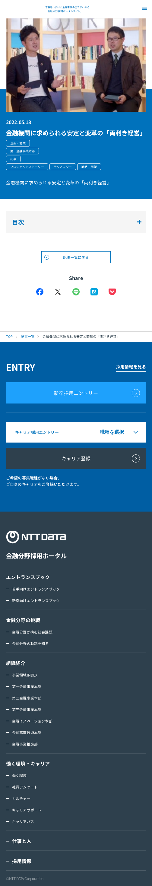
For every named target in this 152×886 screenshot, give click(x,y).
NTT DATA (24, 9)
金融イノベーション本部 (32, 720)
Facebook (40, 292)
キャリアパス (23, 821)
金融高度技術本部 (26, 732)
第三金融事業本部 (26, 709)
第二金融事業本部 (26, 697)
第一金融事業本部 (26, 686)
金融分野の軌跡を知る (30, 643)
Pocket (112, 292)
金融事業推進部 (25, 743)
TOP (9, 336)
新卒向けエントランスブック (36, 600)
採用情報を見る (131, 367)
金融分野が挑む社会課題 (32, 631)
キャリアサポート (26, 809)
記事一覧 (27, 336)
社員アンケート (25, 786)
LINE (76, 292)
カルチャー (21, 798)
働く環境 (19, 775)
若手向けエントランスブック (36, 588)
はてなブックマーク (94, 292)
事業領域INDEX (24, 674)
